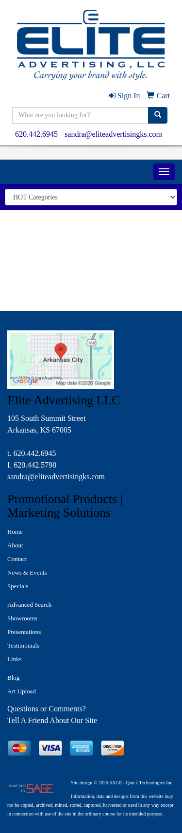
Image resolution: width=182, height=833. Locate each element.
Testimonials (23, 645)
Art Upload (21, 691)
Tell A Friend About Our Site (52, 720)
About (15, 545)
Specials (17, 586)
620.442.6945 (36, 134)
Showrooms (22, 618)
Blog (13, 677)
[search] (157, 115)
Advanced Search (29, 604)
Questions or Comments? (46, 709)
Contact (17, 558)
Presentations (24, 631)
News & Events (27, 572)
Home (15, 531)
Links (14, 659)
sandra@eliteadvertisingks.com (113, 134)
